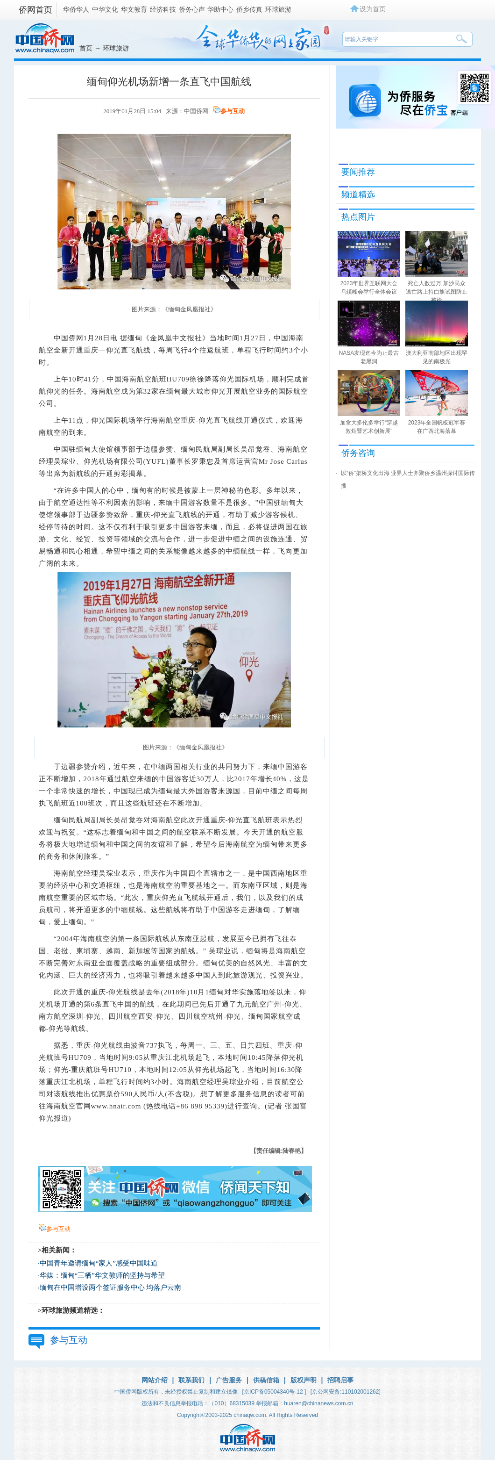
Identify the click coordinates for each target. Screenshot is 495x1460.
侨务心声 (192, 9)
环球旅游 (278, 9)
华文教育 (134, 9)
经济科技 (163, 9)
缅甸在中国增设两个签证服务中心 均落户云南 (111, 1287)
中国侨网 (196, 111)
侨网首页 (35, 9)
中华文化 (105, 9)
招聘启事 (340, 1380)
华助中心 (220, 9)
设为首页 (373, 9)
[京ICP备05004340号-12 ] (274, 1391)
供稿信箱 (266, 1380)
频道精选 (358, 194)
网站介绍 (154, 1380)
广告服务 (229, 1380)
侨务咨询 (358, 453)
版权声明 (303, 1380)
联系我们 (191, 1380)
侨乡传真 (249, 9)
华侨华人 (76, 9)
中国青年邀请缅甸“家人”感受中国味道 (99, 1263)
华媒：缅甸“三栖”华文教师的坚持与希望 (102, 1275)
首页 (85, 48)
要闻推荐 (358, 172)
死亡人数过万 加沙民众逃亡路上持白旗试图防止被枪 (436, 291)
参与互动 (232, 111)
